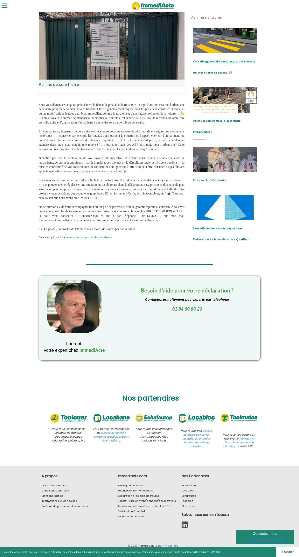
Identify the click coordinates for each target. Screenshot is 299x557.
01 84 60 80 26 (265, 540)
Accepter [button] (288, 551)
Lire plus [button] (215, 551)
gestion (173, 546)
